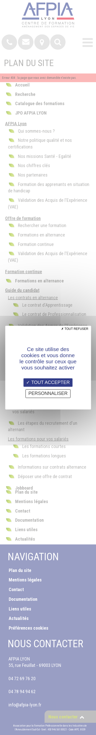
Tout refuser (74, 328)
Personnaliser (48, 393)
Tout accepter (48, 382)
